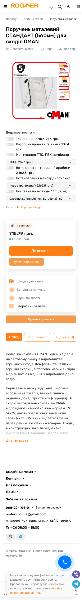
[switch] (10, 139)
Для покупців (17, 485)
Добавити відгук (22, 49)
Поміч (10, 492)
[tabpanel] (41, 397)
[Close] (71, 575)
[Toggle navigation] (5, 6)
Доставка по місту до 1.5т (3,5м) (41, 191)
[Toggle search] (60, 6)
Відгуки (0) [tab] (65, 337)
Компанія (13, 478)
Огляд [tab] (14, 337)
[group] (41, 90)
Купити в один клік (26, 262)
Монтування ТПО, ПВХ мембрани (42, 155)
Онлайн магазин (19, 472)
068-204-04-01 (18, 508)
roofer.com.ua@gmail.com (26, 514)
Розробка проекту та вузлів (42, 146)
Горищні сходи (31, 207)
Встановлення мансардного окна (43, 178)
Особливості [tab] (37, 337)
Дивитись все (17, 441)
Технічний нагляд (37, 139)
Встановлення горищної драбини (43, 170)
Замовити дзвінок (48, 507)
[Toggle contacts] (50, 6)
